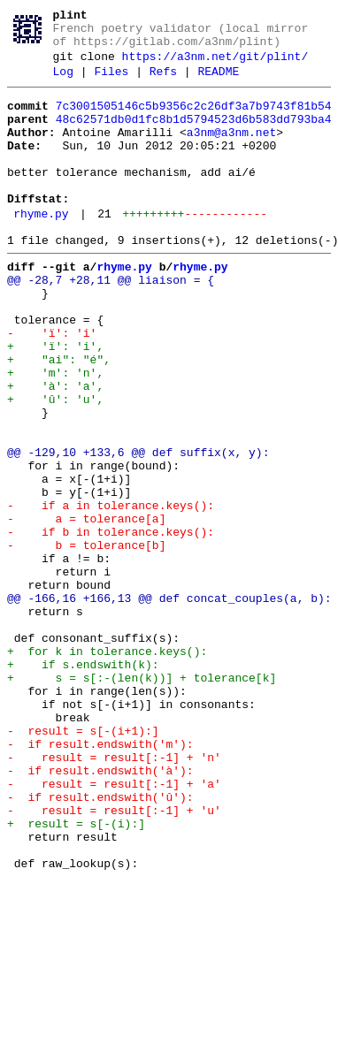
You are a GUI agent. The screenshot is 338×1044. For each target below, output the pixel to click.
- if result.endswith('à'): (100, 913)
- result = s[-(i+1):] (83, 865)
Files (111, 84)
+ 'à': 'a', (55, 452)
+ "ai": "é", (59, 420)
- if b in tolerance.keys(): (110, 627)
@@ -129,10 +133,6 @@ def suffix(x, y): (138, 531)
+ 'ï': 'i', (55, 404)
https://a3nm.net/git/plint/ (215, 66)
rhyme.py (40, 250)
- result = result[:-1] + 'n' (114, 897)
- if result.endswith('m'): (100, 881)
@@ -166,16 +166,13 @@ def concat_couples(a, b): (169, 706)
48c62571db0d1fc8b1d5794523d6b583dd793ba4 (194, 137)
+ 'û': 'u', (55, 468)
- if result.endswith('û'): (100, 945)
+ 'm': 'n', (55, 436)
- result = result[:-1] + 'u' (114, 961)
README (218, 84)
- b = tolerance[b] (86, 643)
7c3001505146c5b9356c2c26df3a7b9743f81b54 (194, 121)
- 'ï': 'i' (51, 388)
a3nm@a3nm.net (231, 153)
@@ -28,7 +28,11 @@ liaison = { (110, 324)
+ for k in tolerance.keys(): (107, 770)
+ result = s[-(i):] (76, 977)
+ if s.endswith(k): (83, 786)
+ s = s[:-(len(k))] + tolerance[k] (141, 802)
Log (63, 84)
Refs (163, 84)
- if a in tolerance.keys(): (110, 595)
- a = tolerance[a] (86, 611)
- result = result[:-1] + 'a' (114, 929)
